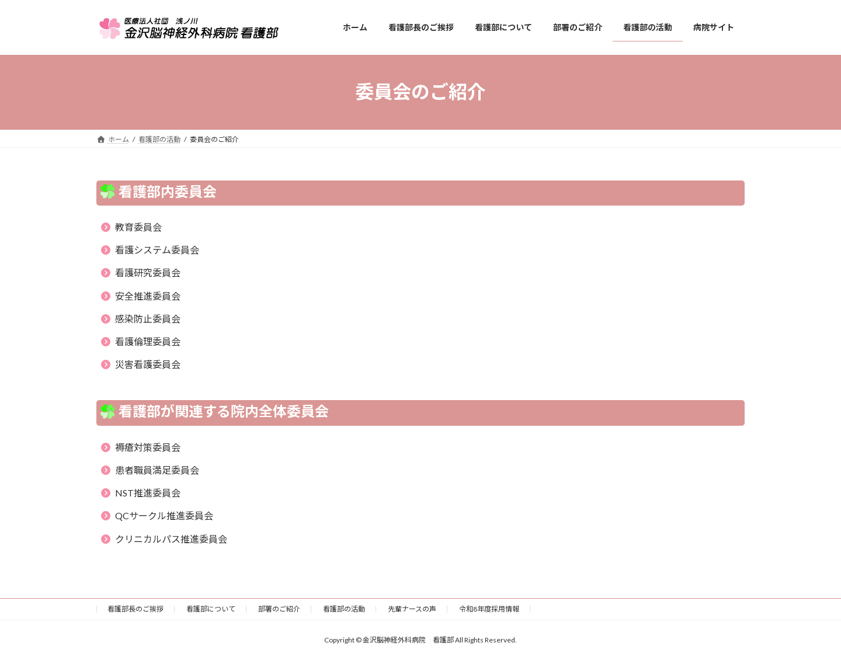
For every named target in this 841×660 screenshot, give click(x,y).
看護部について (210, 609)
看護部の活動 (344, 609)
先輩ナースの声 (412, 609)
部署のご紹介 (279, 609)
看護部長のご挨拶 (135, 609)
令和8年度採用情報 (489, 609)
